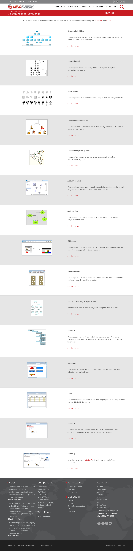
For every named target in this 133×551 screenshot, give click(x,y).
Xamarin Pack (43, 500)
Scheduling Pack (44, 505)
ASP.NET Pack (43, 497)
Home (10, 11)
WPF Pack (42, 492)
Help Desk (71, 511)
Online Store (102, 500)
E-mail (70, 503)
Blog (99, 502)
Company (98, 6)
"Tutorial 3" (88, 460)
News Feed (101, 505)
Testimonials (102, 489)
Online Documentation (76, 506)
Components (19, 11)
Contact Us (121, 546)
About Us (100, 492)
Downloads (73, 6)
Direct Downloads (75, 487)
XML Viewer (72, 492)
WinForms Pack (44, 489)
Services (100, 495)
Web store (111, 6)
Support (86, 6)
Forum (70, 501)
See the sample (73, 46)
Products (60, 6)
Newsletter (101, 508)
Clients (100, 487)
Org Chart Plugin (44, 516)
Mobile (41, 508)
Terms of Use (110, 546)
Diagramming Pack (45, 502)
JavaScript (98, 21)
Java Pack (42, 495)
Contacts (100, 497)
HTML (108, 21)
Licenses (71, 489)
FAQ (69, 509)
